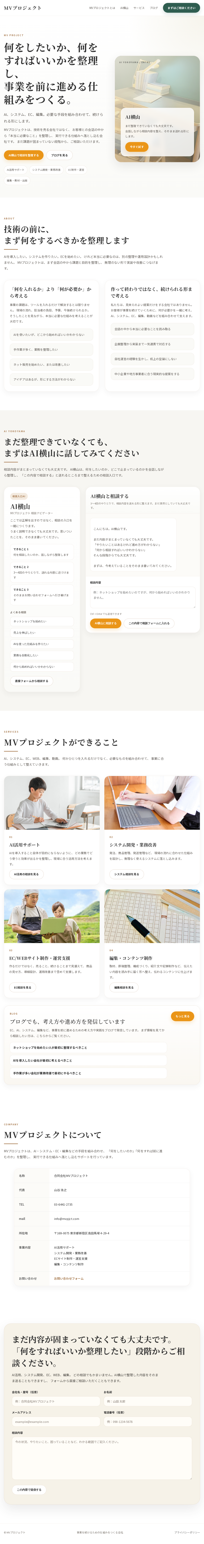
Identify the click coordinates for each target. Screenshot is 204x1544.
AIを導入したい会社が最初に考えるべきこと (42, 1069)
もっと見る (182, 1025)
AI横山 (124, 8)
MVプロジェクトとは (102, 8)
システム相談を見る (126, 883)
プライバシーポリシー (187, 1534)
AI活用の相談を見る (26, 883)
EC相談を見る (22, 996)
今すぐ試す (137, 147)
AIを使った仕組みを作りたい (23, 644)
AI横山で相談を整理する (24, 155)
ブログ (154, 8)
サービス (139, 8)
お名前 (108, 1401)
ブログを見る (59, 155)
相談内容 (103, 583)
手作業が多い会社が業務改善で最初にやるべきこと (47, 1082)
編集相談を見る (124, 996)
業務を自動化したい (18, 655)
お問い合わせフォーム (69, 1287)
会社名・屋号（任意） (26, 1401)
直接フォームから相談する (24, 681)
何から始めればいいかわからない (26, 667)
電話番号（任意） (115, 1421)
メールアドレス (22, 1421)
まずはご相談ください (181, 8)
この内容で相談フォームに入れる (156, 623)
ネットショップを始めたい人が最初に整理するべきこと (50, 1056)
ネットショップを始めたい (22, 621)
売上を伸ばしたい (17, 633)
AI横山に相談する (113, 623)
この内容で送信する (29, 1498)
